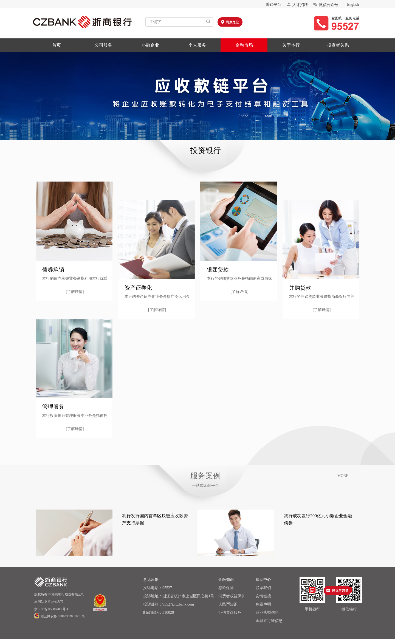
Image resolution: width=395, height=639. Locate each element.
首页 (56, 45)
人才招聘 (297, 4)
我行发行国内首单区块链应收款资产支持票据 (155, 519)
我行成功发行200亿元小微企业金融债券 (318, 519)
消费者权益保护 (231, 596)
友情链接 (263, 596)
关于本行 (291, 45)
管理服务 (53, 407)
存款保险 (226, 588)
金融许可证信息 (269, 621)
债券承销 (53, 270)
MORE (342, 476)
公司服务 (103, 45)
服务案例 (205, 475)
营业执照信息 (267, 612)
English (353, 4)
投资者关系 (338, 45)
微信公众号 (325, 4)
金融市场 (244, 45)
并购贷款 (300, 288)
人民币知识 (228, 604)
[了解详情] (75, 292)
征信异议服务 (229, 612)
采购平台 (273, 4)
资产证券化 (138, 288)
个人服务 (197, 45)
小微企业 (150, 45)
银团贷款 (218, 270)
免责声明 (263, 604)
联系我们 (263, 588)
